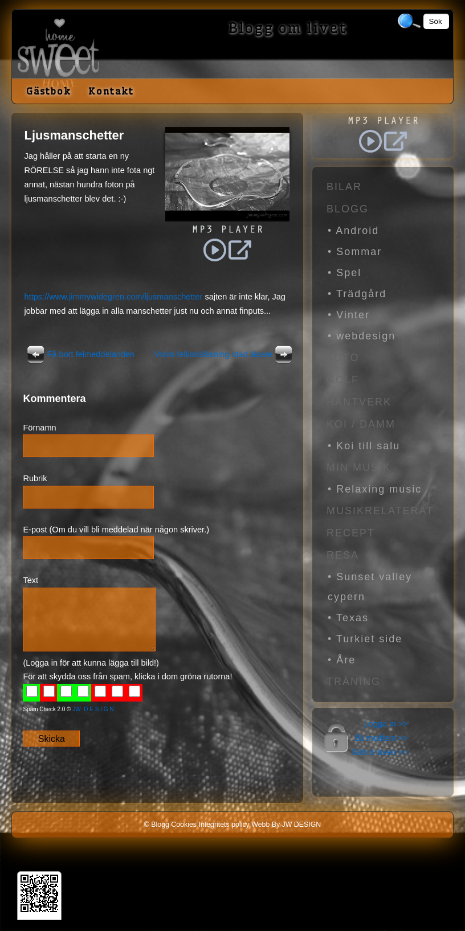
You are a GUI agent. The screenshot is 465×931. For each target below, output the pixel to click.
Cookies (184, 825)
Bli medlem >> (381, 738)
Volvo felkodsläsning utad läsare (225, 354)
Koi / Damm (361, 424)
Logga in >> (386, 723)
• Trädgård (357, 294)
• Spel (344, 272)
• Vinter (349, 315)
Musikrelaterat (380, 510)
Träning (354, 681)
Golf (343, 379)
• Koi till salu (364, 446)
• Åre (342, 660)
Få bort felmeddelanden (80, 354)
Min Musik (359, 467)
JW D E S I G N (92, 709)
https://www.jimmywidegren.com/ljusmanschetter (114, 296)
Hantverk (359, 402)
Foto (343, 357)
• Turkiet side (365, 639)
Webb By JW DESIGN (286, 825)
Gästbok (48, 91)
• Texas (348, 618)
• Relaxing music (375, 489)
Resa (343, 555)
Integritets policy (223, 825)
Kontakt (111, 91)
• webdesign (361, 336)
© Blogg (156, 825)
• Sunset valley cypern (370, 586)
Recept (351, 533)
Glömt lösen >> (380, 752)
